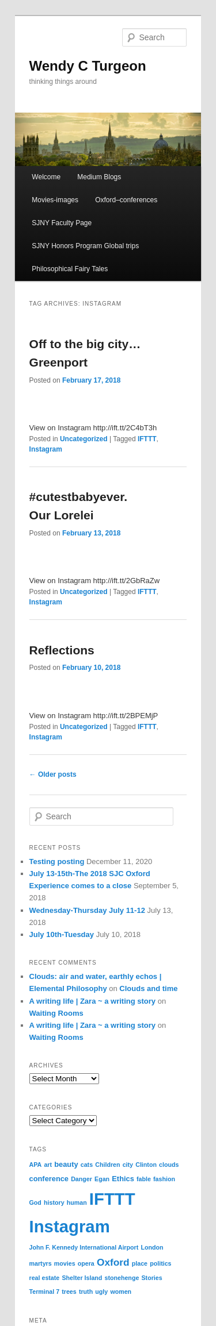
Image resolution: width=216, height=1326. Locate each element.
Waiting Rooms (56, 1013)
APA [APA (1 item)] (35, 1164)
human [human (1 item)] (77, 1202)
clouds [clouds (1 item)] (169, 1164)
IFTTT (147, 439)
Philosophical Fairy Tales (70, 269)
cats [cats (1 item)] (87, 1164)
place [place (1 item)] (139, 1263)
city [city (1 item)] (128, 1164)
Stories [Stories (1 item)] (152, 1277)
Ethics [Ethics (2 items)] (123, 1178)
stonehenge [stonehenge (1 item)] (122, 1277)
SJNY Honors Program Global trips (85, 246)
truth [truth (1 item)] (86, 1291)
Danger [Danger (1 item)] (81, 1178)
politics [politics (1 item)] (160, 1263)
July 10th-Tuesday (61, 934)
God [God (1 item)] (35, 1202)
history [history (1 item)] (54, 1202)
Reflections (61, 650)
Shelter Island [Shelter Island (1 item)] (82, 1277)
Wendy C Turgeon (87, 66)
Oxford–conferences (126, 200)
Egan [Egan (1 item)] (101, 1178)
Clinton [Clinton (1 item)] (146, 1164)
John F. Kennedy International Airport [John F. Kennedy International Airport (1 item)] (84, 1247)
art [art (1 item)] (48, 1164)
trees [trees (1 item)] (69, 1291)
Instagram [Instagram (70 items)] (69, 1226)
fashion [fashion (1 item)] (164, 1178)
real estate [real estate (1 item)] (44, 1277)
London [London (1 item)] (152, 1247)
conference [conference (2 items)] (49, 1178)
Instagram (45, 449)
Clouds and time (148, 988)
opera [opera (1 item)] (86, 1263)
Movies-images (55, 200)
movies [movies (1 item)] (64, 1263)
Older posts (53, 774)
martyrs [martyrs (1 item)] (40, 1263)
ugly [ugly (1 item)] (101, 1291)
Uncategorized (84, 439)
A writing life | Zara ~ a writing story (92, 1001)
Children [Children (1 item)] (107, 1164)
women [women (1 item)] (120, 1291)
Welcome (46, 177)
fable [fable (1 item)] (144, 1178)
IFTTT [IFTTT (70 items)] (112, 1198)
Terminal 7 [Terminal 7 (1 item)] (44, 1291)
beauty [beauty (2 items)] (66, 1164)
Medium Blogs (99, 177)
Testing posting (57, 861)
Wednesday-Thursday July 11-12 (87, 910)
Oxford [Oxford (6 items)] (113, 1262)
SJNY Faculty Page (62, 223)
